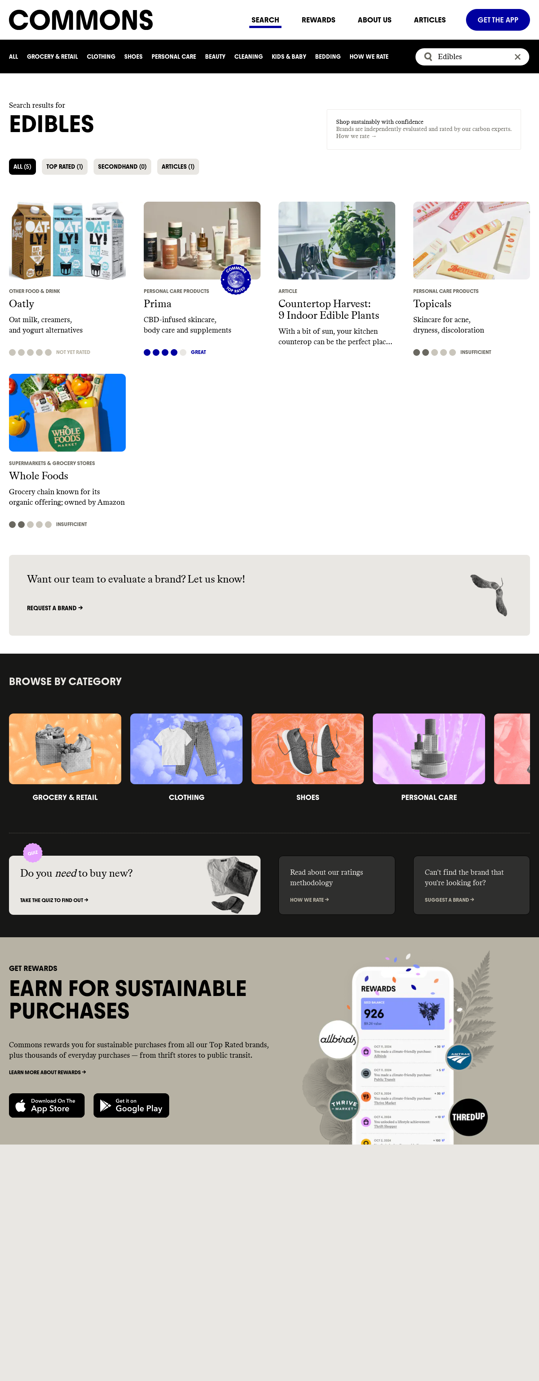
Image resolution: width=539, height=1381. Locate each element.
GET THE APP (498, 19)
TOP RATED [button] (64, 166)
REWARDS (318, 19)
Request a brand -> (55, 608)
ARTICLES (430, 19)
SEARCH (265, 19)
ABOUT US (375, 19)
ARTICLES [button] (178, 166)
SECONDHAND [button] (122, 166)
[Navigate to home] (124, 20)
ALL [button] (22, 166)
